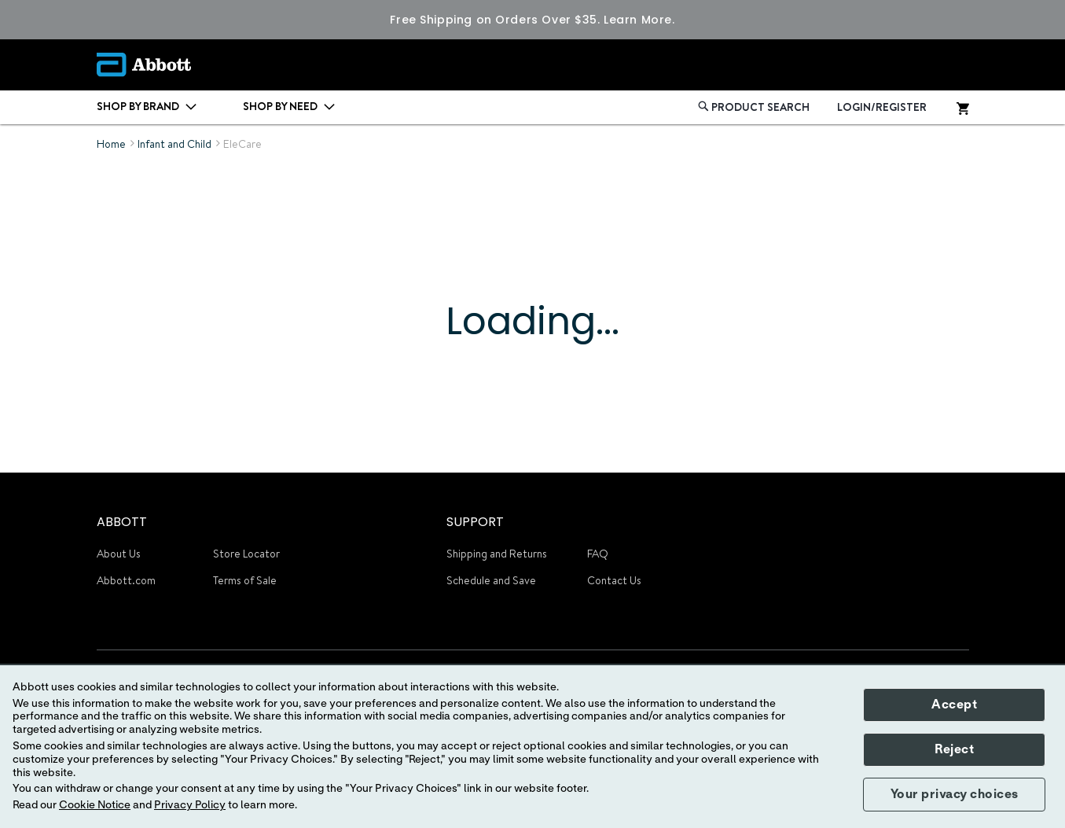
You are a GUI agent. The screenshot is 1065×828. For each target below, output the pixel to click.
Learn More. (639, 20)
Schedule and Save (491, 580)
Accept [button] (954, 704)
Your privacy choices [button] (955, 794)
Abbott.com (126, 580)
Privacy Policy (190, 805)
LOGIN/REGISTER (882, 107)
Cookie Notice (94, 805)
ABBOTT (122, 522)
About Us (119, 553)
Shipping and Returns (496, 553)
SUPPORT (475, 522)
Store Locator (246, 553)
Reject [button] (954, 749)
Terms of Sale (245, 580)
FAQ (597, 553)
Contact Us (614, 580)
